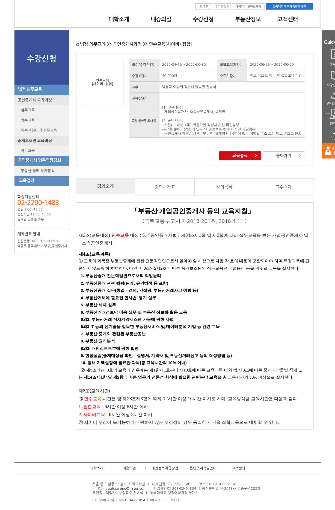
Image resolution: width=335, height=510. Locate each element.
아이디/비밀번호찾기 (248, 6)
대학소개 (96, 468)
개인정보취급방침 (165, 468)
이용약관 (129, 468)
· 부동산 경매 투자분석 (36, 171)
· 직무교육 (26, 150)
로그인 (204, 6)
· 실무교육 (26, 110)
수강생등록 (222, 6)
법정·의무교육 (29, 89)
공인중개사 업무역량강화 (38, 160)
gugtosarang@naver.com (126, 488)
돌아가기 (283, 156)
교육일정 (25, 180)
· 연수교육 (26, 120)
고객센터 (238, 468)
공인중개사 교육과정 (33, 100)
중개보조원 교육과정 (33, 141)
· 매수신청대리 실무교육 (37, 130)
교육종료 (240, 156)
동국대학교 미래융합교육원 (289, 6)
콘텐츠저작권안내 (203, 468)
